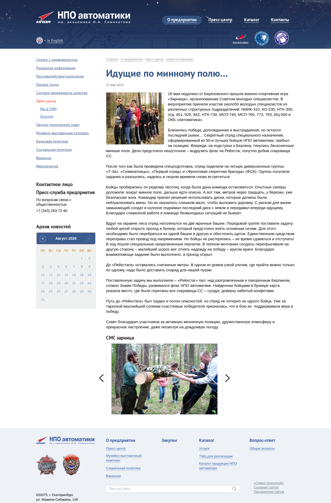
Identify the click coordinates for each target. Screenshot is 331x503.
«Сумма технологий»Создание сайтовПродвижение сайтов (269, 487)
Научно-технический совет (58, 124)
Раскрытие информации (56, 68)
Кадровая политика (52, 141)
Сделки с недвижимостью (57, 59)
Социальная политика (54, 149)
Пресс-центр (154, 59)
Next (227, 378)
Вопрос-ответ (262, 440)
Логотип (46, 116)
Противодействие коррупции (60, 76)
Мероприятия (47, 166)
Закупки (169, 440)
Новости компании (179, 59)
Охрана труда (47, 84)
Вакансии (43, 157)
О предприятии (131, 59)
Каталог (206, 440)
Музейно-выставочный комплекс (62, 133)
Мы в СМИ (48, 109)
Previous (101, 378)
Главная (112, 59)
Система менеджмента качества (61, 92)
